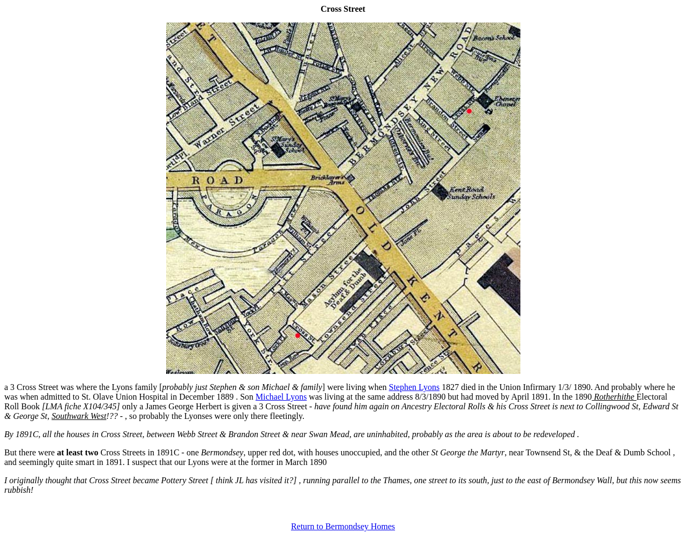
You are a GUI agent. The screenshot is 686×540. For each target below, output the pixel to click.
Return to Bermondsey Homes (343, 526)
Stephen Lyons (414, 387)
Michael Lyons (281, 396)
